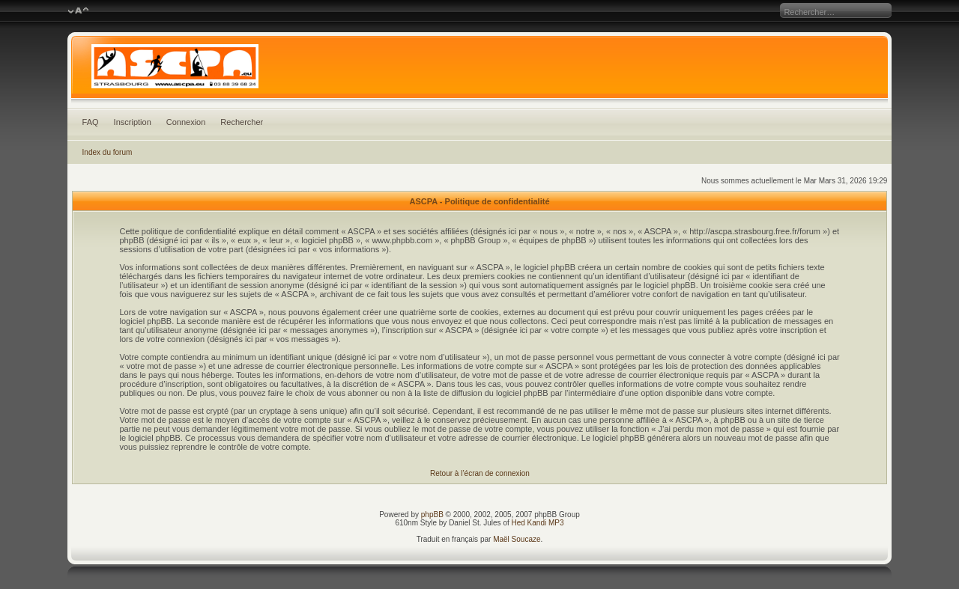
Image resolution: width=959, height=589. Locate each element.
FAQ (90, 122)
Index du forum (107, 152)
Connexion (186, 122)
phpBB (432, 514)
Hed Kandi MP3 (538, 523)
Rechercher (241, 122)
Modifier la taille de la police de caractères (78, 11)
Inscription (132, 122)
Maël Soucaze (516, 539)
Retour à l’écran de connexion (480, 473)
